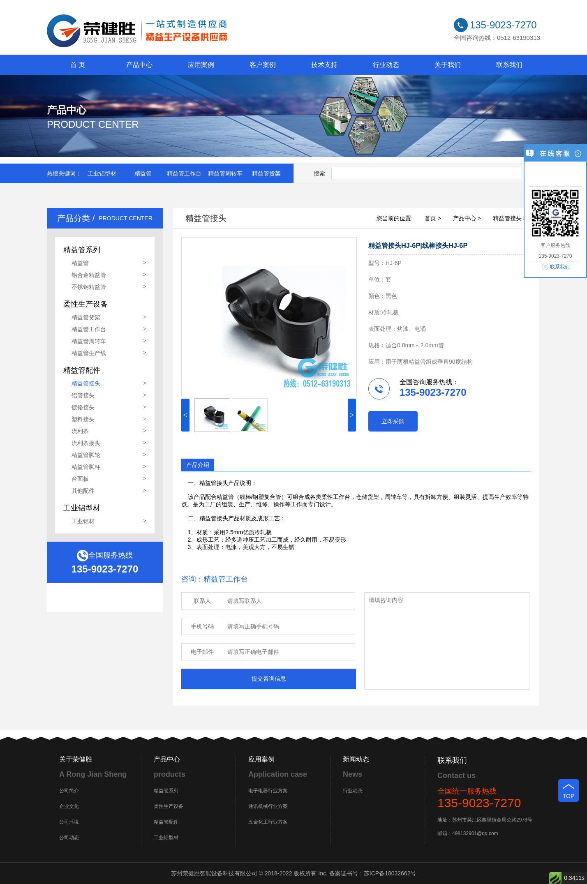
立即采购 (392, 421)
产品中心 (139, 64)
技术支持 (324, 64)
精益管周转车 (225, 173)
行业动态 (386, 64)
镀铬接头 (83, 407)
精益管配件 (166, 822)
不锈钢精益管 (89, 287)
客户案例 (263, 64)
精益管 (143, 173)
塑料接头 (83, 419)
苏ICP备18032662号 (390, 873)
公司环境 (69, 822)
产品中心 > (467, 218)
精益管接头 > (510, 218)
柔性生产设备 (168, 806)
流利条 (80, 431)
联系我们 (509, 64)
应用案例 (201, 64)
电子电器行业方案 (268, 791)
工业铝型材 (102, 173)
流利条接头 (86, 443)
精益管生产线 (89, 353)
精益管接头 (86, 383)
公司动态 (69, 837)
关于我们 (447, 64)
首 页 (77, 64)
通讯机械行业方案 (268, 806)
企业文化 (69, 806)
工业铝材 (83, 521)
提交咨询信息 (269, 678)
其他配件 (83, 490)
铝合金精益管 (89, 275)
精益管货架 (266, 173)
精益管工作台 (184, 173)
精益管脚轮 (86, 455)
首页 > (433, 218)
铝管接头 (83, 395)
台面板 (80, 478)
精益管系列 (166, 791)
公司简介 (69, 791)
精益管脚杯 (86, 467)
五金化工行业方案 (268, 822)
